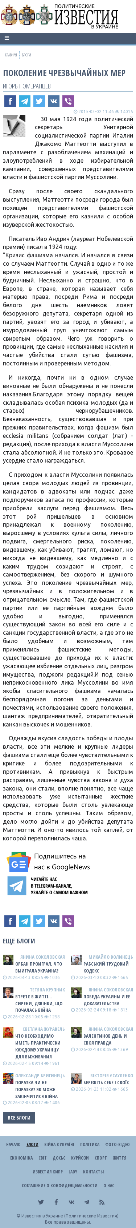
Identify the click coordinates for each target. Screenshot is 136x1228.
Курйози (80, 1158)
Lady (73, 1172)
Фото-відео (117, 1144)
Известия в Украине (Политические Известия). (70, 1215)
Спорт (101, 1158)
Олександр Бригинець (40, 1075)
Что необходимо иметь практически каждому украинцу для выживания (38, 1046)
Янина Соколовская (42, 957)
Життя (119, 1158)
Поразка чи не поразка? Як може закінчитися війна (36, 1089)
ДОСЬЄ (59, 1158)
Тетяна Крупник (47, 989)
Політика (89, 1144)
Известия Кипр (48, 1172)
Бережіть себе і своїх (106, 1082)
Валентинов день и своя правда (105, 1039)
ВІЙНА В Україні (59, 1144)
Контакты (93, 1172)
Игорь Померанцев (27, 86)
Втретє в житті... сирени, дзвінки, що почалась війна (38, 1003)
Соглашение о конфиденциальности (60, 1186)
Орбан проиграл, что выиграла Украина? (38, 967)
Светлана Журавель (43, 1029)
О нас (108, 1186)
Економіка (21, 1158)
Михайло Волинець (110, 957)
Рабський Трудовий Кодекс (106, 967)
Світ (42, 1158)
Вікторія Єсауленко (111, 1075)
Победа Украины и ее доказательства (106, 1000)
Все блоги (19, 1117)
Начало (13, 1144)
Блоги (32, 1144)
